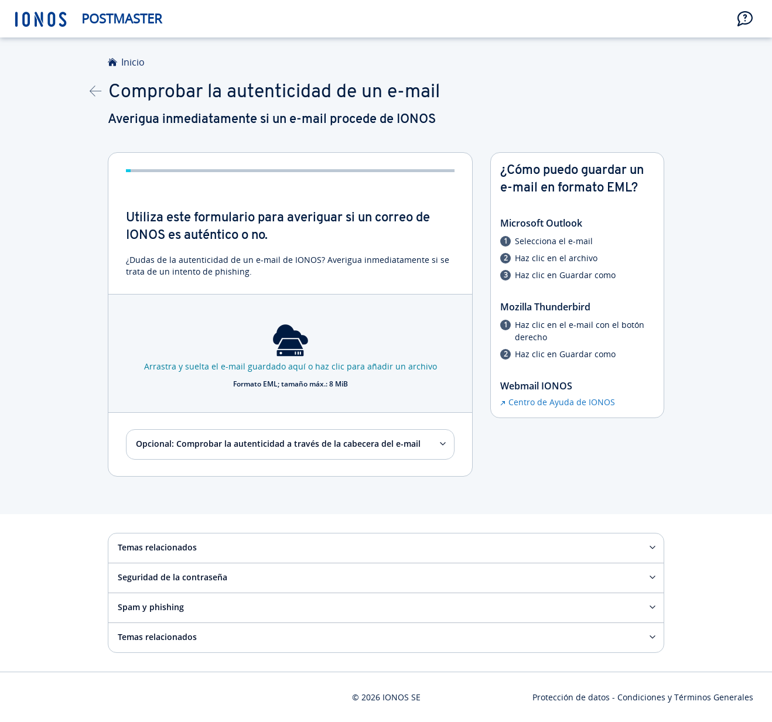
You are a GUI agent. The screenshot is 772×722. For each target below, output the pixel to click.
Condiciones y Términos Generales (685, 697)
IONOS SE (401, 697)
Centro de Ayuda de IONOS (561, 402)
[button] (745, 18)
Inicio (133, 62)
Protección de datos (571, 697)
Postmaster (121, 18)
